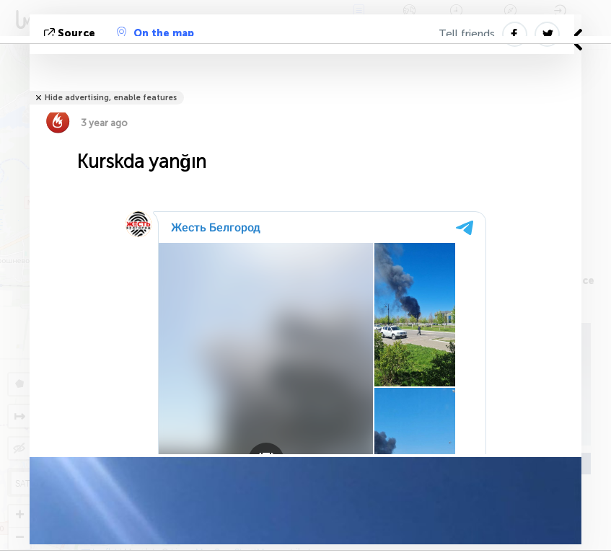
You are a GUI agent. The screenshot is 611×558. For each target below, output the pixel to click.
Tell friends (467, 33)
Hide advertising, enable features (111, 97)
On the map (155, 33)
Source (71, 33)
